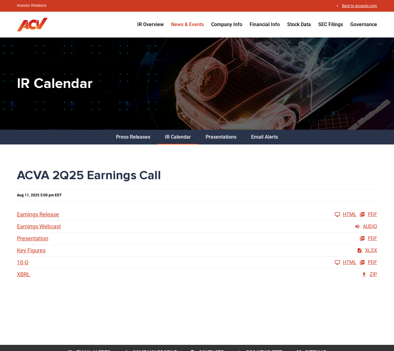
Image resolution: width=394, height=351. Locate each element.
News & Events (187, 24)
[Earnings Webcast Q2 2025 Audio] (197, 226)
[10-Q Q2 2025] (186, 262)
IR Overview (150, 24)
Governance (363, 24)
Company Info (226, 24)
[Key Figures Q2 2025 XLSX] (197, 250)
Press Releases (133, 137)
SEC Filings (330, 24)
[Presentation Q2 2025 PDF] (197, 238)
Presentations (221, 137)
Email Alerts (264, 137)
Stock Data (299, 24)
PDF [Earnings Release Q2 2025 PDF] (368, 214)
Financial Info (265, 24)
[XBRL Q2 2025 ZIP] (197, 274)
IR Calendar (178, 137)
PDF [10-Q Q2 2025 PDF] (368, 262)
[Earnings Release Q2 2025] (186, 214)
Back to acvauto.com (359, 6)
